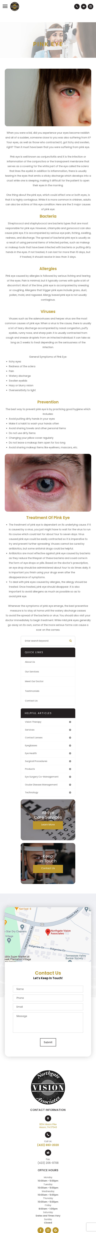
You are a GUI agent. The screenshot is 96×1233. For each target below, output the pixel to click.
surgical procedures (36, 761)
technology (31, 792)
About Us (30, 662)
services (29, 729)
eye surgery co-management (41, 776)
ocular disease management (41, 784)
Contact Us (31, 700)
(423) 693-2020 (48, 1145)
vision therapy (33, 721)
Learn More (48, 824)
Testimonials (32, 691)
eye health (31, 753)
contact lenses (33, 737)
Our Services (32, 671)
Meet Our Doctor (34, 681)
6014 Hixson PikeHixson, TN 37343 (48, 1126)
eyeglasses (31, 745)
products (30, 769)
